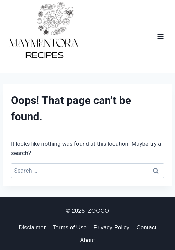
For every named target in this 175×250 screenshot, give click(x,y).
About (87, 240)
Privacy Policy (111, 227)
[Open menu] (160, 36)
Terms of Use (70, 227)
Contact (146, 227)
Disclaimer (32, 227)
